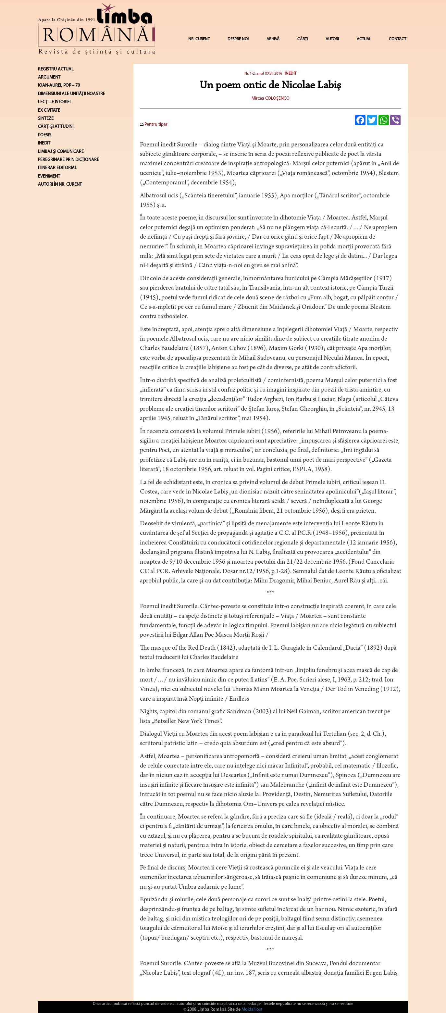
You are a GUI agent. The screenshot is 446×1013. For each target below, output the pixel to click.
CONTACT (397, 39)
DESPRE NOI (238, 39)
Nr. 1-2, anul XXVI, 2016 (263, 74)
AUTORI (332, 39)
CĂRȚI (302, 39)
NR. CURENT (199, 39)
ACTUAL (364, 39)
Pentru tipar (153, 124)
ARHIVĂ (272, 39)
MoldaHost (252, 1009)
